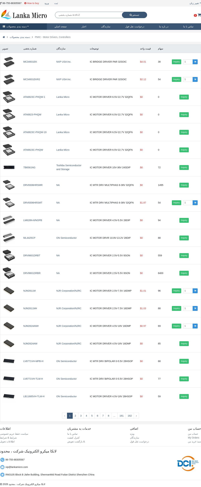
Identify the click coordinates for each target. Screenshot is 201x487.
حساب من (193, 433)
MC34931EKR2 (31, 79)
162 (130, 415)
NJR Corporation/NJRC (68, 290)
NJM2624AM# (31, 326)
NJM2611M (29, 290)
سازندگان (105, 26)
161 (122, 415)
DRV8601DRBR (32, 273)
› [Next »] (136, 415)
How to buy (31, 3)
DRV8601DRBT (31, 255)
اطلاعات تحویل (7, 441)
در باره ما (163, 26)
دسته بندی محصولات (15, 26)
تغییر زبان (194, 3)
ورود (46, 3)
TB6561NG (29, 167)
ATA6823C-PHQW (33, 149)
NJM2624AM (30, 343)
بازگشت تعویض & (76, 441)
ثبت (56, 3)
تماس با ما (72, 433)
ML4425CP (29, 238)
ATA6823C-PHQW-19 (34, 132)
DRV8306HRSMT (32, 202)
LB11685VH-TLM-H (33, 396)
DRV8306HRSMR (33, 185)
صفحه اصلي (60, 26)
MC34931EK (30, 61)
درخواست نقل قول (134, 26)
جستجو (134, 15)
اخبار (84, 26)
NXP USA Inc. (63, 61)
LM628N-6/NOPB (32, 220)
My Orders (193, 437)
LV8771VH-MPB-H (33, 361)
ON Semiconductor (66, 238)
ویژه (132, 433)
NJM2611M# (30, 308)
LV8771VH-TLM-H (33, 378)
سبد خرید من (194, 441)
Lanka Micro (62, 97)
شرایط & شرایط (8, 437)
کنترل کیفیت (73, 437)
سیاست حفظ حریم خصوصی (14, 433)
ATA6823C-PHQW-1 (34, 97)
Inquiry (176, 62)
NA (58, 185)
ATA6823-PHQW (32, 114)
